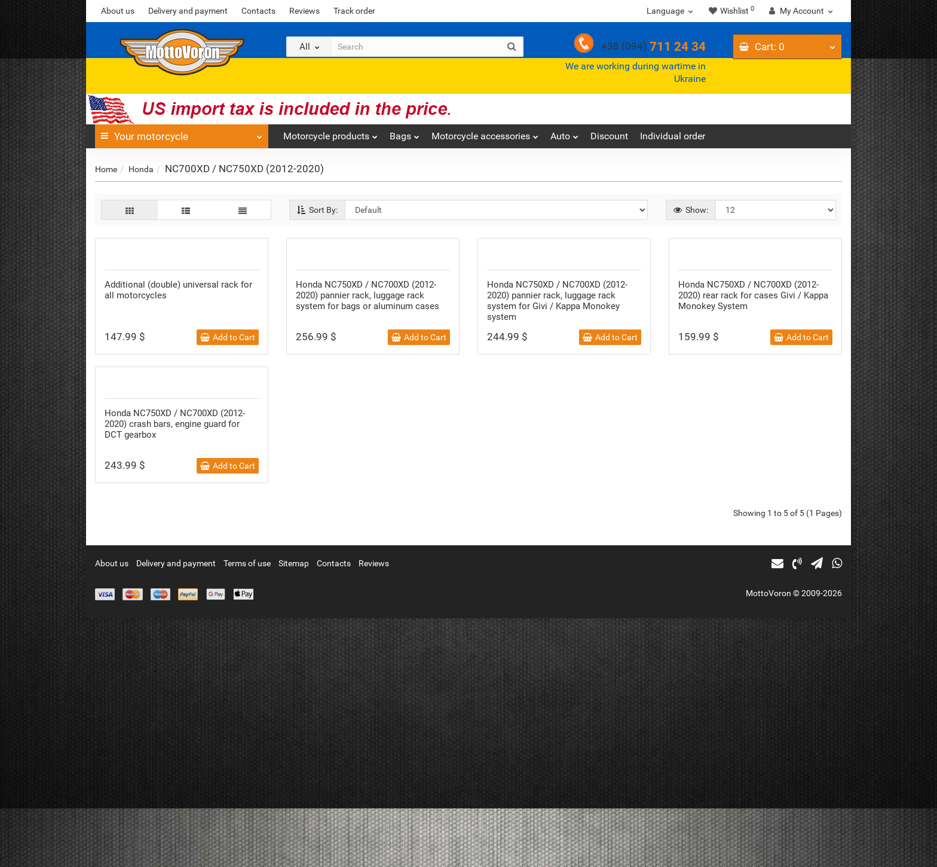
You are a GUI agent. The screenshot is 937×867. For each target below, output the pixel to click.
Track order (354, 11)
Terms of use (247, 812)
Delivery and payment (188, 11)
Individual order (672, 136)
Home (106, 169)
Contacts (258, 11)
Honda (141, 169)
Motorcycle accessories (484, 133)
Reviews (304, 11)
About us (117, 11)
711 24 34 (653, 46)
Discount (609, 136)
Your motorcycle (181, 133)
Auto (564, 133)
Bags (404, 133)
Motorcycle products (330, 133)
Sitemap (293, 812)
